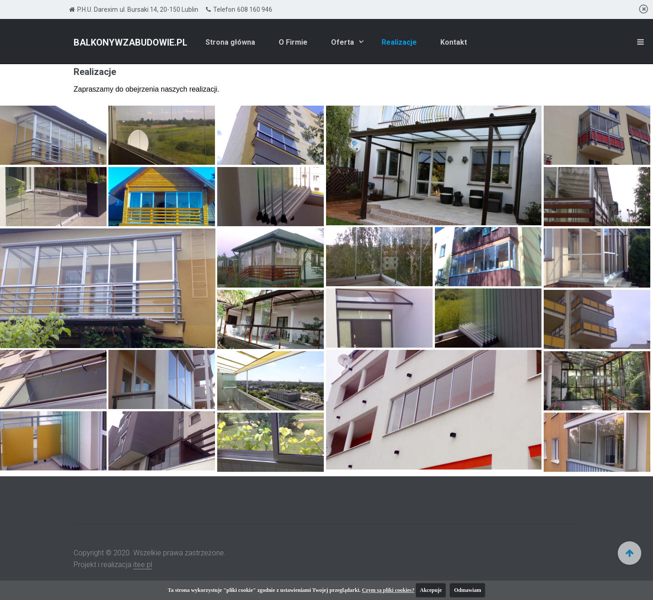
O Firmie (293, 42)
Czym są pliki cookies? (388, 590)
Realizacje (399, 42)
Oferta (343, 42)
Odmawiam (467, 590)
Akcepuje (431, 590)
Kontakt (453, 42)
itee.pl (142, 564)
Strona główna (230, 42)
